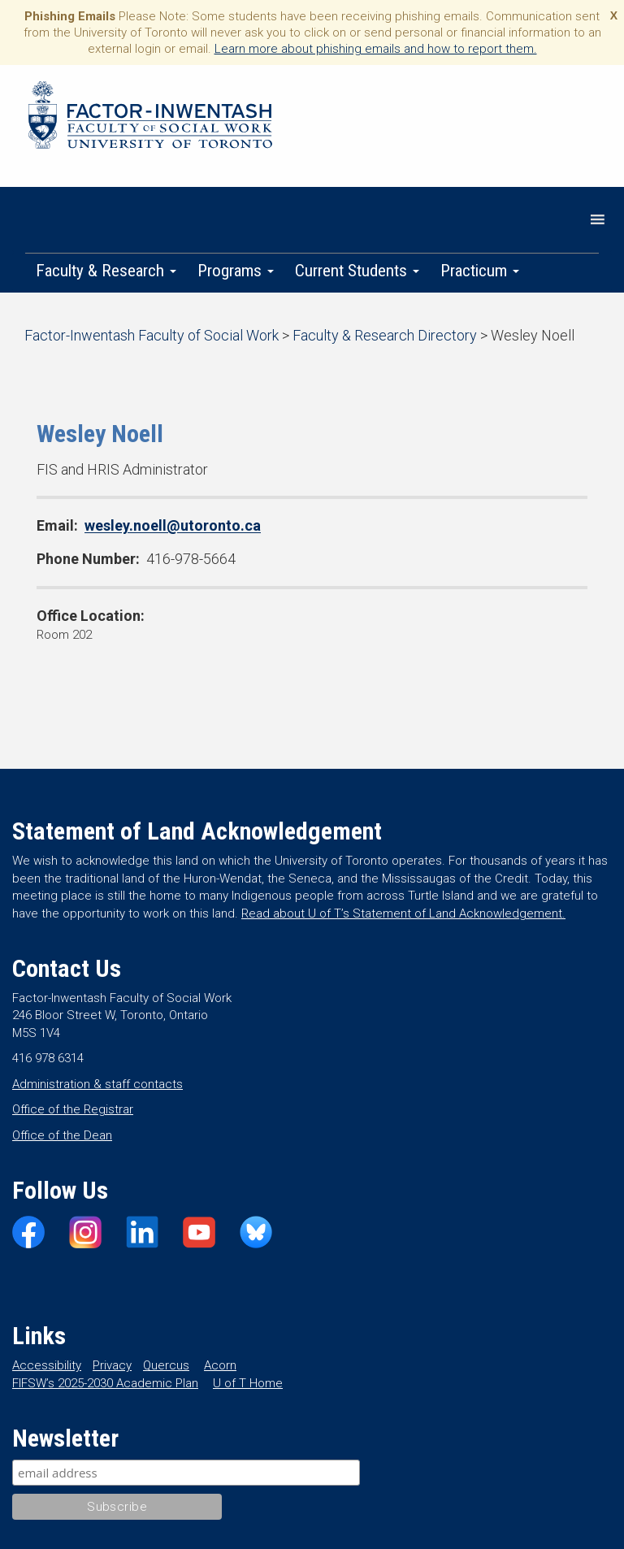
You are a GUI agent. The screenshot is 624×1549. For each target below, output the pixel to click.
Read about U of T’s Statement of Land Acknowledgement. (403, 913)
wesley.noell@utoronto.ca (172, 525)
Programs (235, 270)
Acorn (220, 1365)
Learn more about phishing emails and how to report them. (375, 48)
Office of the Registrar (72, 1109)
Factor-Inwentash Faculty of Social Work (150, 117)
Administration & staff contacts (97, 1084)
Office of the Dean (62, 1135)
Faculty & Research (106, 270)
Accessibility (46, 1365)
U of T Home (248, 1383)
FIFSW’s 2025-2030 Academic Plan (105, 1383)
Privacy (112, 1365)
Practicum (479, 270)
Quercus (166, 1365)
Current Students (357, 270)
